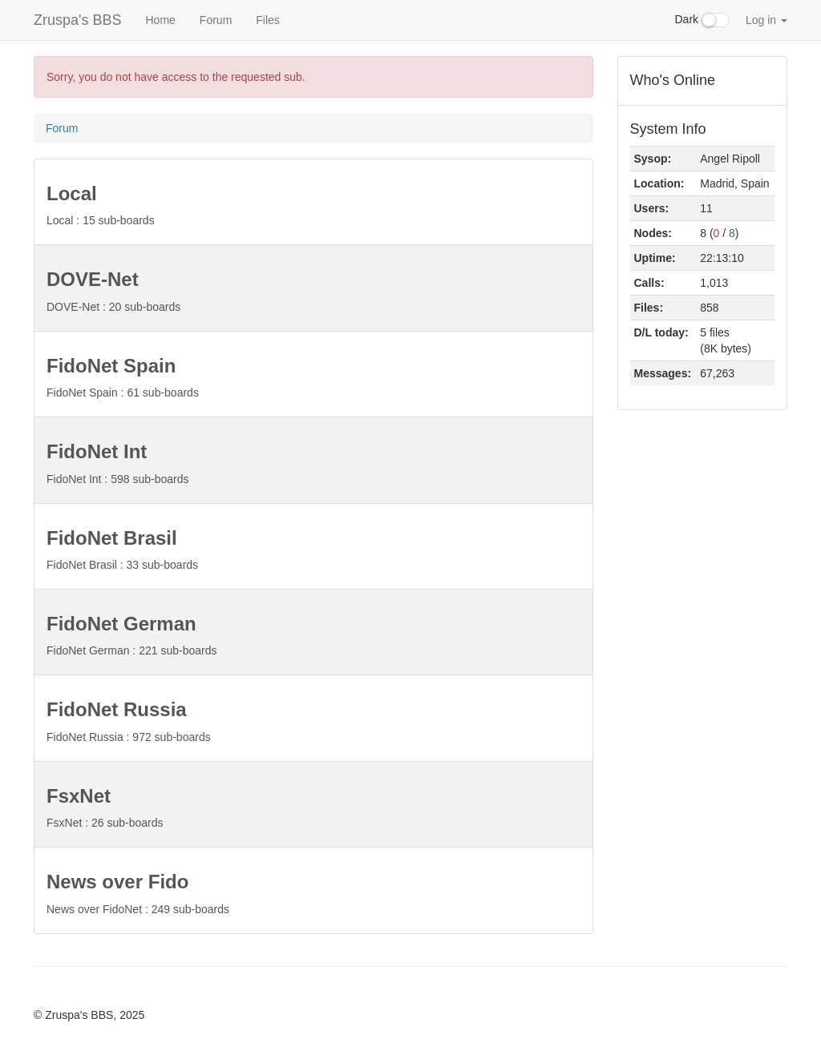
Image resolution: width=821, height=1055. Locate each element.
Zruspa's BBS (77, 20)
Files (268, 20)
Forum (216, 20)
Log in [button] (766, 20)
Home (160, 20)
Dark (702, 20)
